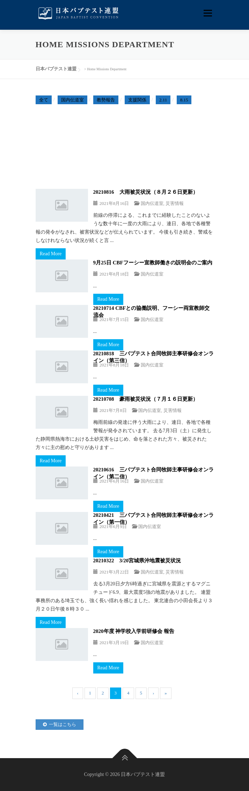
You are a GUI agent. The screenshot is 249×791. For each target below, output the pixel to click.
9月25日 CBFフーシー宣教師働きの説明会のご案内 (152, 262)
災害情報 (175, 203)
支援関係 (137, 99)
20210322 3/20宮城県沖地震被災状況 (137, 560)
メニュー (208, 13)
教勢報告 (106, 99)
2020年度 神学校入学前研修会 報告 (134, 631)
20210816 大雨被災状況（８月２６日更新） (145, 192)
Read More (51, 253)
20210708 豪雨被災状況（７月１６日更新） (145, 399)
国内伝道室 (72, 99)
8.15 (184, 99)
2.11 (163, 99)
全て (43, 99)
